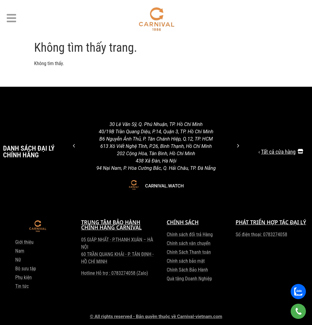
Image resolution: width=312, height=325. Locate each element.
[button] (74, 145)
